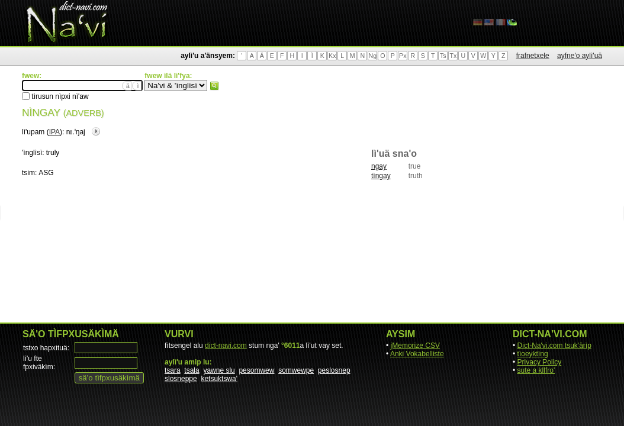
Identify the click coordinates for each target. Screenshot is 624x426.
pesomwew (256, 370)
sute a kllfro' (536, 370)
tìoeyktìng (532, 354)
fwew (214, 86)
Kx (332, 55)
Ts (443, 55)
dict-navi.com (226, 345)
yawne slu (218, 370)
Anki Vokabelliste (417, 354)
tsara (173, 370)
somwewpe (296, 370)
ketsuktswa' (219, 379)
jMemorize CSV (415, 345)
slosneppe (181, 379)
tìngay (381, 176)
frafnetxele (532, 55)
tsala (191, 370)
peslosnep (334, 370)
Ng (372, 55)
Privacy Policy (539, 362)
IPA (54, 132)
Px (402, 55)
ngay (379, 166)
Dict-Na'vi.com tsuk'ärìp (554, 345)
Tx (452, 55)
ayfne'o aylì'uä (579, 55)
